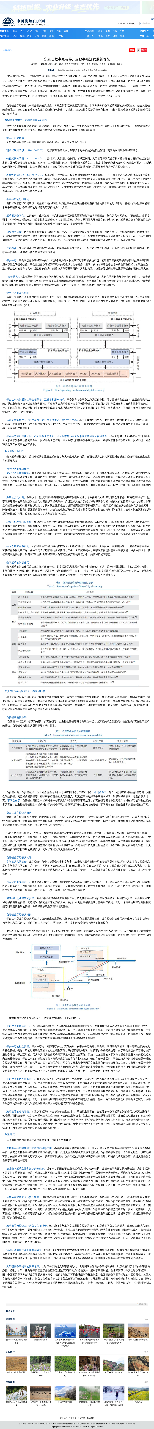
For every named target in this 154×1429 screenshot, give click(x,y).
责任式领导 (80, 70)
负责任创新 (70, 70)
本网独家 (7, 50)
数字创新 (62, 70)
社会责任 (89, 70)
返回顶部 (143, 1304)
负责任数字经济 (100, 70)
